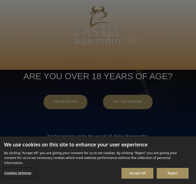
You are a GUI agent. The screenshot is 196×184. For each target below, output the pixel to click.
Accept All (137, 173)
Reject (173, 173)
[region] (98, 160)
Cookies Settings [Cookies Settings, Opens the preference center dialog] (17, 172)
